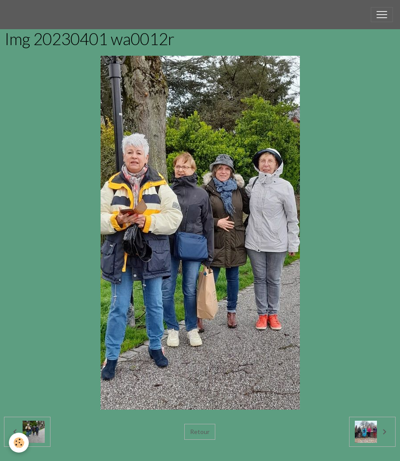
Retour (200, 431)
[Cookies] (19, 443)
